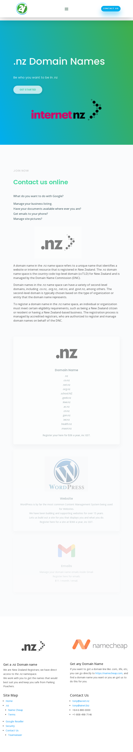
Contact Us (110, 8)
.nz (7, 705)
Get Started (28, 89)
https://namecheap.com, (109, 673)
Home (9, 701)
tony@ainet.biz (80, 705)
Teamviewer (15, 735)
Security (10, 726)
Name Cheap (15, 710)
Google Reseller (15, 721)
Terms (11, 714)
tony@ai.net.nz (80, 701)
